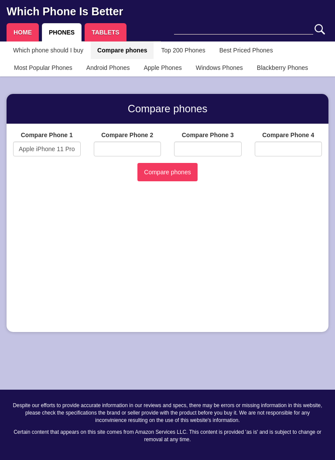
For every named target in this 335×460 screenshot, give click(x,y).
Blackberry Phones (282, 67)
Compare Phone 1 (47, 134)
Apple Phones (163, 67)
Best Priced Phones (246, 50)
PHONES (62, 32)
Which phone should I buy (48, 50)
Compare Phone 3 (208, 134)
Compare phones (122, 50)
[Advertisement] (167, 264)
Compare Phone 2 (127, 134)
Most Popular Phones (43, 67)
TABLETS (106, 32)
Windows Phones (219, 67)
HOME (23, 32)
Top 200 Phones (183, 50)
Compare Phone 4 (288, 134)
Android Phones (108, 67)
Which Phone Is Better (65, 11)
